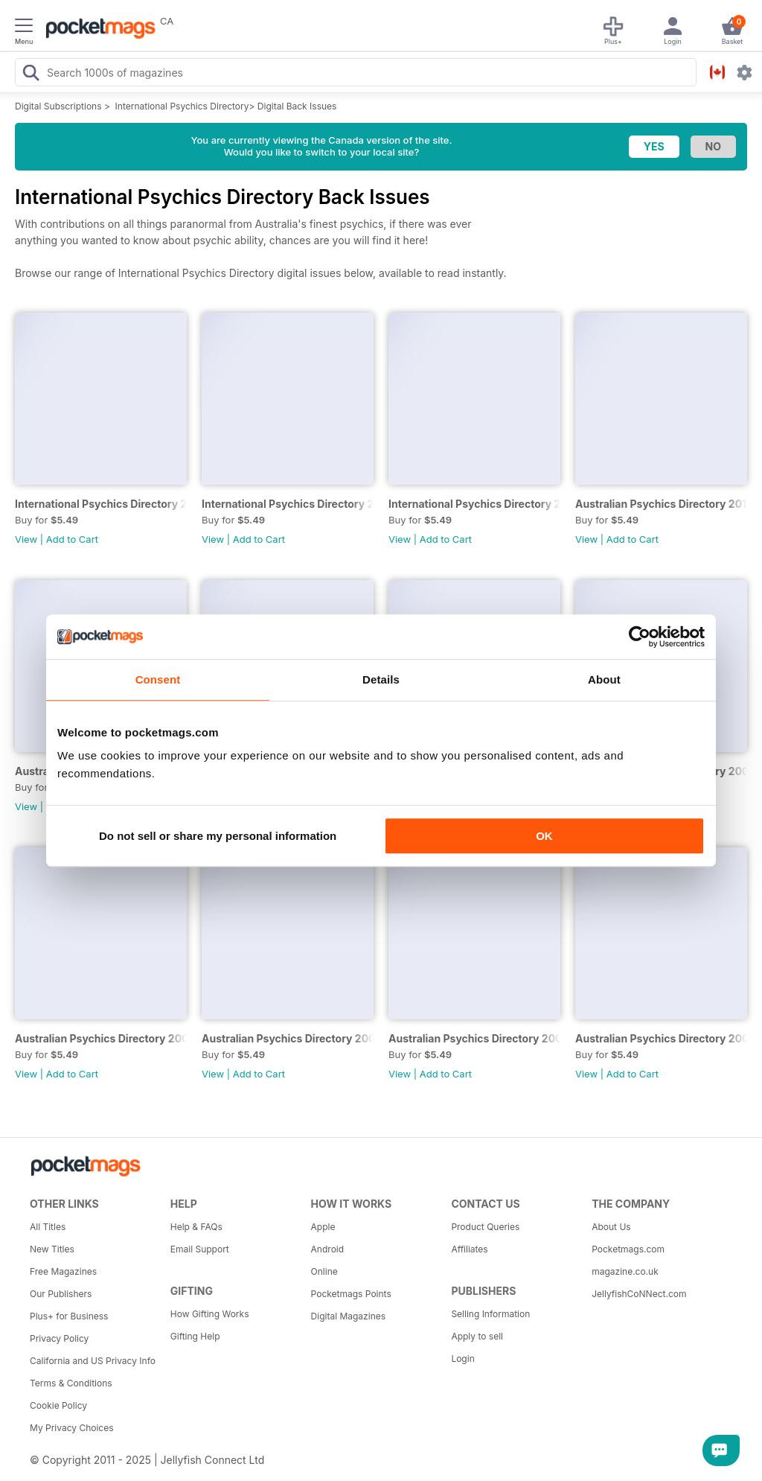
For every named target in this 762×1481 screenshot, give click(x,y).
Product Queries (485, 1226)
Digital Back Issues (297, 106)
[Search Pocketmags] (30, 74)
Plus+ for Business (69, 1316)
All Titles (47, 1226)
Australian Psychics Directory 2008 (101, 1038)
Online (324, 1271)
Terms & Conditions (71, 1383)
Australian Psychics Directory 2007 (288, 1038)
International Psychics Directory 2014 (474, 503)
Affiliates (469, 1249)
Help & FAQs (196, 1226)
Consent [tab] (158, 679)
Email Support (199, 1249)
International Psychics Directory (182, 106)
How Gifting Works (209, 1313)
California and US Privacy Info (93, 1360)
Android (327, 1249)
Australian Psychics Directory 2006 (474, 1038)
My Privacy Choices (72, 1427)
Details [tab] (381, 679)
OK (544, 835)
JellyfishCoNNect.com (639, 1293)
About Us (611, 1226)
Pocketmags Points (351, 1293)
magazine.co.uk (625, 1271)
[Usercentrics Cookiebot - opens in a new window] (639, 636)
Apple (323, 1226)
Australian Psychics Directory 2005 (661, 1038)
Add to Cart (72, 539)
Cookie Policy (58, 1405)
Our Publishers (61, 1293)
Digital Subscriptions (58, 106)
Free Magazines (63, 1271)
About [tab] (604, 679)
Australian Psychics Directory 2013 (661, 503)
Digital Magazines (348, 1316)
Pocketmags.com (628, 1249)
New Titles (52, 1249)
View (26, 539)
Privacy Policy (59, 1338)
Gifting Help (195, 1336)
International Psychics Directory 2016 (101, 503)
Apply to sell (477, 1336)
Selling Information (490, 1313)
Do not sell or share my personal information (217, 835)
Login (462, 1358)
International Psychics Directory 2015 (288, 503)
